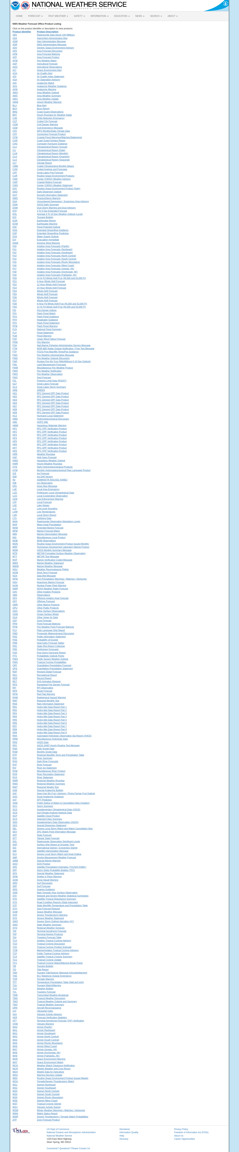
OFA (15, 598)
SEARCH (156, 16)
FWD (15, 358)
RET (15, 681)
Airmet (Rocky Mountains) (50, 1043)
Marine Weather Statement (50, 563)
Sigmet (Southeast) (46, 1088)
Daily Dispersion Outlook (49, 191)
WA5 (15, 1043)
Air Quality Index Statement (50, 76)
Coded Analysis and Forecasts (52, 169)
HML (15, 422)
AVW (15, 89)
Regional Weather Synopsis (51, 928)
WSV (15, 1107)
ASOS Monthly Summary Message (54, 550)
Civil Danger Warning (47, 124)
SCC (15, 806)
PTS (15, 656)
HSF (15, 457)
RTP (15, 755)
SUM (15, 912)
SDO (15, 822)
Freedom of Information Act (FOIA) (191, 1132)
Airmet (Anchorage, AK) (48, 1052)
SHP (15, 844)
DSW (15, 208)
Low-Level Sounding (47, 508)
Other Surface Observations (51, 611)
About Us (178, 1135)
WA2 (15, 1033)
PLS (15, 630)
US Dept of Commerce (58, 1129)
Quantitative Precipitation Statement (55, 668)
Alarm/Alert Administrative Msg (52, 38)
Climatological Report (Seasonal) (53, 160)
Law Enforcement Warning (50, 499)
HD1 (15, 393)
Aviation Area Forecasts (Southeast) (55, 252)
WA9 (15, 1056)
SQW (15, 880)
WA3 (15, 1036)
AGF (15, 64)
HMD (15, 419)
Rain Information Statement (50, 704)
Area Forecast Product (48, 57)
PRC (15, 646)
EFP (15, 211)
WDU (15, 1075)
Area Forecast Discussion (50, 51)
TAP (15, 934)
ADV (15, 47)
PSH (15, 652)
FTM (15, 348)
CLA (15, 147)
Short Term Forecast (47, 572)
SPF (15, 870)
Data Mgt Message (46, 576)
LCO (15, 496)
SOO (15, 864)
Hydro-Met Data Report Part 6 (52, 723)
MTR (15, 553)
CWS (15, 185)
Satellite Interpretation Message (53, 851)
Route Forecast (44, 691)
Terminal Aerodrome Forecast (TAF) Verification (60, 1020)
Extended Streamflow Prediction (53, 233)
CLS (15, 160)
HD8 (15, 409)
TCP (15, 953)
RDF (15, 671)
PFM (15, 623)
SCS (15, 819)
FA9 (14, 275)
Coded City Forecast (47, 121)
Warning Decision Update (49, 1075)
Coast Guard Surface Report (51, 140)
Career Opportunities (184, 1139)
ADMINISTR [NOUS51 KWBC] (52, 480)
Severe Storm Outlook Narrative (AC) (55, 921)
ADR (15, 44)
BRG (15, 112)
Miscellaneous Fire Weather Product (55, 368)
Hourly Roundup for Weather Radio (54, 115)
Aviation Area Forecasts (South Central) (56, 259)
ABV (15, 35)
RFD (15, 684)
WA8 (15, 1052)
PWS (15, 662)
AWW (15, 102)
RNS (15, 704)
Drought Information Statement (52, 195)
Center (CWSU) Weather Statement (55, 185)
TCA (15, 940)
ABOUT (173, 16)
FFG (15, 316)
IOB (14, 483)
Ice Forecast (43, 473)
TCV (15, 963)
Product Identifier (22, 31)
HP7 (15, 448)
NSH (15, 582)
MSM (15, 550)
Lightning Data (44, 518)
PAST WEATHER (58, 16)
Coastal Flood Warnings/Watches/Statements (59, 137)
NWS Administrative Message (51, 44)
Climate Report (44, 163)
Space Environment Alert (49, 70)
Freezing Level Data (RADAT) (52, 380)
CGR (15, 140)
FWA (15, 355)
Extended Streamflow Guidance (53, 230)
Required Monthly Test (48, 700)
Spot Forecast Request (48, 908)
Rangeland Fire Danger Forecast (53, 684)
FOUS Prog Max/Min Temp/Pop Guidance (58, 351)
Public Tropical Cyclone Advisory (53, 953)
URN (15, 1008)
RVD (15, 761)
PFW (15, 627)
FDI (14, 310)
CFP (15, 134)
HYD (15, 467)
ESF (15, 227)
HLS (15, 415)
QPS (15, 668)
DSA (15, 201)
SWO (15, 921)
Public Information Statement (51, 636)
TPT (15, 982)
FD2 (15, 284)
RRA (15, 736)
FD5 (15, 294)
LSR (15, 515)
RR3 (15, 713)
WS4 (15, 1094)
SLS (15, 854)
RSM (15, 752)
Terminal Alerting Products (50, 934)
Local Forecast (44, 502)
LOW (15, 511)
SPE (15, 867)
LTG (15, 518)
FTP (15, 351)
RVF (15, 764)
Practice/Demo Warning (48, 198)
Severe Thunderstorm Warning (52, 915)
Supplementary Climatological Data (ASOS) (58, 809)
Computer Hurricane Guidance (52, 143)
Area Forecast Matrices (48, 54)
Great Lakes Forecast (47, 384)
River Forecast (44, 764)
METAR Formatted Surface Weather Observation (61, 553)
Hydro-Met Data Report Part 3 (52, 713)
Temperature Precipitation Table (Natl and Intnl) (60, 982)
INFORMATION (99, 16)
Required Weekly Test (48, 787)
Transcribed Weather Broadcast (53, 995)
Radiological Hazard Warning (51, 697)
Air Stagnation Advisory (48, 79)
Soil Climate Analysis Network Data (54, 812)
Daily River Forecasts (47, 761)
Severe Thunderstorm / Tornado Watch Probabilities (62, 1116)
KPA (15, 486)
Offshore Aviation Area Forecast (53, 598)
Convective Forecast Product (51, 134)
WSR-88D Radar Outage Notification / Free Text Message (65, 348)
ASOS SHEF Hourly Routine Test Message (58, 745)
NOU (15, 569)
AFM (15, 54)
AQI (14, 76)
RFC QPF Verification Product (52, 428)
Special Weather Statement (50, 873)
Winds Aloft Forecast (47, 291)
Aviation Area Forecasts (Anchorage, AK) (57, 272)
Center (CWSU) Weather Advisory (54, 179)
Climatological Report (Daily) (51, 150)
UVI (14, 1011)
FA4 (14, 259)
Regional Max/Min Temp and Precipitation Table (60, 755)
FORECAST (35, 16)
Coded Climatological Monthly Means (55, 166)
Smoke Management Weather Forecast (56, 857)
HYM (15, 470)
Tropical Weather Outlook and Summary (57, 1001)
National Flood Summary (49, 329)
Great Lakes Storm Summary (51, 387)
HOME (19, 16)
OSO (15, 611)
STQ (15, 908)
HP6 (15, 444)
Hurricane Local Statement (50, 415)
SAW (15, 803)
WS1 (15, 1084)
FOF (15, 339)
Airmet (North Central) (48, 1036)
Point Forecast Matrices (48, 623)
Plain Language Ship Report (51, 630)
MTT (15, 556)
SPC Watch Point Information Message (56, 831)
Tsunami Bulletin (45, 217)
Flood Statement (45, 332)
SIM (14, 851)
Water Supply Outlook (48, 236)
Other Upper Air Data (47, 617)
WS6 (15, 1100)
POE (15, 640)
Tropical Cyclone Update (49, 960)
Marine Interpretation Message (52, 534)
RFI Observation (45, 688)
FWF (15, 361)
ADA (15, 38)
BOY (15, 108)
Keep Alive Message (47, 486)
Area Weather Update (48, 99)
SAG (15, 796)
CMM (15, 166)
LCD (15, 492)
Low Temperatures (46, 511)
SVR (15, 915)
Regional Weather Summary (51, 784)
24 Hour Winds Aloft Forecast (51, 288)
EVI (14, 239)
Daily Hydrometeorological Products (55, 467)
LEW (15, 499)
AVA (15, 83)
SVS (15, 918)
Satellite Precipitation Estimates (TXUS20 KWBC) (61, 867)
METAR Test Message (48, 556)
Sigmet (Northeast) (46, 1084)
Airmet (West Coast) (47, 1046)
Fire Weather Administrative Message (55, 355)
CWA (15, 179)
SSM (15, 892)
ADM (15, 41)
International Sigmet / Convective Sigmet (57, 848)
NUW (15, 585)
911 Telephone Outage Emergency (54, 976)
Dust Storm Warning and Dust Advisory (56, 208)
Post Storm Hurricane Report (51, 652)
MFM (15, 531)
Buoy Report (43, 108)
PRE (15, 649)
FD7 (15, 300)
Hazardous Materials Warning (51, 425)
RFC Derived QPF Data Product (53, 393)
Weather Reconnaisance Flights (53, 569)
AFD (15, 51)
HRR (15, 454)
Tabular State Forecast (48, 838)
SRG (15, 889)
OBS (15, 595)
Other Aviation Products (48, 592)
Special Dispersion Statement (51, 825)
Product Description (47, 31)
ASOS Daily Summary (48, 204)
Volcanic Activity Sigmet (48, 1107)
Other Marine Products (48, 604)
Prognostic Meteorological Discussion (55, 633)
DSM (15, 204)
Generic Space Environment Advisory (55, 47)
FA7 (14, 268)
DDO (15, 191)
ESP (15, 233)
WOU (15, 1081)
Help (122, 1135)
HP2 (15, 432)
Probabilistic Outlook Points (50, 656)
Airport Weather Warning (49, 102)
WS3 (15, 1091)
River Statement (45, 777)
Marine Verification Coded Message (54, 560)
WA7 (15, 1049)
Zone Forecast (44, 620)
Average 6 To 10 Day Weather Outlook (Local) (60, 214)
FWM (15, 368)
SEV (15, 831)
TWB (15, 995)
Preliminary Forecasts (48, 649)
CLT (15, 163)
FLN (15, 329)
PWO (15, 659)
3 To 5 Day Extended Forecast (52, 211)
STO (15, 902)
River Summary (44, 758)
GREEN (41, 390)
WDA (15, 1072)
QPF (15, 665)
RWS (15, 784)
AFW (15, 60)
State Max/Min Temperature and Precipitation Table (62, 905)
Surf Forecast (43, 886)
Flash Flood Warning (47, 326)
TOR (15, 979)
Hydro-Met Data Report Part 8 (52, 729)
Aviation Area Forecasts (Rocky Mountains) (58, 262)
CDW (15, 124)
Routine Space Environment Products (55, 176)
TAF (15, 931)
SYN (15, 928)
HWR (15, 463)
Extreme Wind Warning (48, 243)
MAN (15, 521)
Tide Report (43, 969)
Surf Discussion (44, 883)
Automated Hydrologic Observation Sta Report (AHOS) (64, 736)
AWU (15, 99)
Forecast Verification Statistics (52, 1017)
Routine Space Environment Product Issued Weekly (62, 1078)
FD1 (15, 281)
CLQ (15, 156)
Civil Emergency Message (50, 128)
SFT (15, 838)
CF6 (15, 131)
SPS (15, 873)
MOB (15, 540)
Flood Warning (44, 336)
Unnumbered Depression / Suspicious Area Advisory (63, 201)
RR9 (15, 732)
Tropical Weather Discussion (51, 998)
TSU (15, 985)
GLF (15, 384)
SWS (15, 924)
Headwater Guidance (47, 320)
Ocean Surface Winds (48, 614)
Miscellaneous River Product (51, 771)
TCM (15, 950)
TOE (15, 976)
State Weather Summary (49, 924)
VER (15, 1017)
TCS (15, 956)
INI (14, 480)
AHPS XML (42, 422)
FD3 (15, 288)
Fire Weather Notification (49, 371)
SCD (15, 809)
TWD (15, 998)
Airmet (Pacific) (44, 1027)
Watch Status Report (47, 1113)
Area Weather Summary (49, 95)
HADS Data (43, 742)
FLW (15, 336)
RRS (15, 742)
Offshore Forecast (46, 601)
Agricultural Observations (49, 67)
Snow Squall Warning (47, 880)
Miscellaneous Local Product (51, 537)
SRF (15, 886)
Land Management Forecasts (51, 364)
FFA (15, 313)
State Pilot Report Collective (51, 646)
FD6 (15, 297)
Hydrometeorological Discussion (53, 419)
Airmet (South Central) (48, 1040)
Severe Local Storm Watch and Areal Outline (59, 854)
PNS (15, 636)
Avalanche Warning (46, 89)
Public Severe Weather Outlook (52, 659)
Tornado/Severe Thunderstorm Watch (55, 1081)
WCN (15, 1065)
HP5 (15, 441)
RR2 (15, 710)
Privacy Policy (181, 1129)
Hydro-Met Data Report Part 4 (52, 716)
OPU (15, 608)
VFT (15, 1020)
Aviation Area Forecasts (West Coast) (55, 265)
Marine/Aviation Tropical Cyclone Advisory (58, 950)
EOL (15, 214)
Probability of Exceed (47, 640)
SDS (15, 825)
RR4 (15, 716)
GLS (15, 387)
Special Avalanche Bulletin (50, 790)
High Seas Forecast (47, 457)
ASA (15, 79)
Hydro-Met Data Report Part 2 (52, 710)
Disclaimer (125, 1129)
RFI (14, 688)
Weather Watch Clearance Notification (56, 1065)
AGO (15, 67)
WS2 (15, 1088)
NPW (15, 579)
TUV (15, 988)
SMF (15, 857)
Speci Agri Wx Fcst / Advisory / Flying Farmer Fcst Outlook (66, 793)
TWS (15, 1004)
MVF (15, 560)
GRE (15, 390)
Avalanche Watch (45, 83)
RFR (15, 691)
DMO (15, 198)
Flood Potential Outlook (48, 227)
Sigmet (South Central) (48, 1094)
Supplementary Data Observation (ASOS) (57, 822)
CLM (15, 153)
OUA (15, 617)
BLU (15, 105)
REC (15, 675)
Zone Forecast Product (48, 1120)
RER (15, 678)
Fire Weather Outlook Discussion (53, 358)
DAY (15, 188)
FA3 (14, 255)
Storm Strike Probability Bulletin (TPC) (56, 870)
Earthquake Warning (47, 224)
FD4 (15, 291)
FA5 (14, 262)
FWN (15, 371)
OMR (15, 604)
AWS (15, 95)
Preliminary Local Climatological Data (55, 492)
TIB (14, 966)
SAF (15, 793)
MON (15, 544)
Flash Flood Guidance (48, 316)
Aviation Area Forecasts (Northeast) (54, 249)
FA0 (14, 246)
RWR (15, 780)
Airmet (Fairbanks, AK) (48, 1056)
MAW (15, 528)
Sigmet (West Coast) (47, 1100)
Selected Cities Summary (49, 819)
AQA (15, 73)
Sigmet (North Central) (48, 1091)
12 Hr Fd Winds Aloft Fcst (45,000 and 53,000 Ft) (61, 307)
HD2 (15, 396)
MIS (14, 537)
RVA (15, 758)
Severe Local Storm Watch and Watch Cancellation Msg (65, 828)
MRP (15, 547)
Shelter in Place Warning (49, 876)
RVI (14, 768)
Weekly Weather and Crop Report (54, 1068)
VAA (15, 1014)
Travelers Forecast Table (49, 937)
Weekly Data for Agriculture (50, 1072)
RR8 (15, 729)
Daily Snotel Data (45, 748)
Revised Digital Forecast (49, 671)
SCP (15, 816)
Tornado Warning (45, 979)
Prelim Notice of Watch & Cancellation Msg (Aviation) (63, 803)
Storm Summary (45, 806)
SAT (15, 800)
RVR (15, 774)
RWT (15, 787)
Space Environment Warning (51, 1059)
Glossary (124, 1139)
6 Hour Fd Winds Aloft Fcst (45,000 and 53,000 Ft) (62, 303)
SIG (14, 848)
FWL (15, 364)
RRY (15, 745)
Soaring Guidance (46, 889)
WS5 (15, 1097)
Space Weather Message (49, 912)
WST (15, 1104)
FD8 (15, 303)
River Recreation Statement (50, 774)
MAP (15, 524)
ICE (14, 473)
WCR (15, 1068)
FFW (15, 326)
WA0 (15, 1027)
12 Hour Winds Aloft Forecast (51, 284)
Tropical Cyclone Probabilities (51, 662)
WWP (15, 1116)
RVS (15, 777)
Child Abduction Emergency (50, 118)
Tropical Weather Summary (50, 1004)
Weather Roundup (46, 454)
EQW (15, 224)
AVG (15, 86)
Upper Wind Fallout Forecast (51, 339)
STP (15, 905)
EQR (15, 220)
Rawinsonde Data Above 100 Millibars (56, 35)
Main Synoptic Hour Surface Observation (57, 892)
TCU (15, 960)
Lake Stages (43, 505)
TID (14, 969)
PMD (15, 633)
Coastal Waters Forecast (49, 182)
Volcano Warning (45, 1024)
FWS (15, 377)
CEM (15, 128)
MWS (15, 563)
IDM (15, 476)
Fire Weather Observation (50, 374)
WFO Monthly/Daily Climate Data (53, 131)
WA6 (15, 1046)
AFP (15, 57)
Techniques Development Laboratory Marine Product (63, 547)
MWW (16, 566)
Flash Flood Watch (46, 313)
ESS (15, 236)
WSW (15, 1110)
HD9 (15, 412)
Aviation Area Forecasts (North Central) (56, 255)
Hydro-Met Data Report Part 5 (52, 720)
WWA (15, 1113)
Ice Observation (45, 483)
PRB (15, 643)
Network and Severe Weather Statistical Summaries (63, 896)
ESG (15, 230)
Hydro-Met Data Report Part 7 (52, 726)
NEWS (140, 16)
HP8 (15, 451)
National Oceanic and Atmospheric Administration (71, 1132)
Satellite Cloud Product (48, 816)
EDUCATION (122, 16)
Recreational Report (47, 675)
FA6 (14, 265)
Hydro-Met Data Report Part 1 (52, 707)
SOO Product (43, 864)
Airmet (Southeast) (46, 1033)
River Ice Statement (47, 768)
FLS (15, 332)
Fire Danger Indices (47, 310)
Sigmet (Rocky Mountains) (50, 1097)
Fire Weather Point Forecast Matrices (55, 627)
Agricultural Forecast (47, 64)
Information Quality (129, 1132)
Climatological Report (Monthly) (52, 153)
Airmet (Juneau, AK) (47, 1049)
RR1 (15, 707)
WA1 (15, 1030)
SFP (15, 835)
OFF (15, 601)
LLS (14, 508)
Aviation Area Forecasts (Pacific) (53, 246)
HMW (15, 425)
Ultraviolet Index (45, 1011)
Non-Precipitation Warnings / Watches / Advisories (62, 579)
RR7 (15, 726)
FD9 (15, 307)
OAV (15, 592)
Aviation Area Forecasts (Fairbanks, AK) (57, 275)
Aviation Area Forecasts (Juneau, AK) (55, 268)
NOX (15, 576)
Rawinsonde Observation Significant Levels (58, 841)
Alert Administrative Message (51, 41)
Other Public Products (48, 608)
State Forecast (44, 835)
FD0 (15, 278)
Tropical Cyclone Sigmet (49, 1104)
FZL (14, 380)
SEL (15, 828)
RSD (15, 748)
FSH (15, 345)
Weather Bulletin (45, 988)
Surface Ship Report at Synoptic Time (55, 844)
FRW (15, 342)
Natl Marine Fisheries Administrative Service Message (64, 345)
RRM (15, 739)
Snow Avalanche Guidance (50, 796)
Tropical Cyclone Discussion (51, 944)
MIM (15, 534)
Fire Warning (43, 342)
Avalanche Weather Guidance (52, 86)
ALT (14, 70)
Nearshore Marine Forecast (50, 582)
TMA (15, 972)
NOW (15, 572)
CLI (14, 150)
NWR (15, 588)
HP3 (15, 435)
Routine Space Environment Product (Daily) (58, 188)
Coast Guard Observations (50, 112)
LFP (15, 502)
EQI (14, 217)
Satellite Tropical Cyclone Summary (54, 956)
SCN (15, 812)
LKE (15, 505)
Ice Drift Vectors (45, 476)
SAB (15, 790)
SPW (15, 876)
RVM (15, 771)
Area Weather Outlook (48, 92)
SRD (15, 883)
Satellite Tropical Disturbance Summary (56, 899)
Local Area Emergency (48, 489)
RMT (15, 700)
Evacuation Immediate (48, 239)
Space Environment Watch (50, 1062)
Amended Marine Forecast (50, 528)
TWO (15, 1001)
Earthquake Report (46, 220)
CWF (15, 182)
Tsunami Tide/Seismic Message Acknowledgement (62, 972)
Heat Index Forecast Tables (50, 643)
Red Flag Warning (46, 694)
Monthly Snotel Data (47, 752)
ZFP (15, 1120)
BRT (15, 115)
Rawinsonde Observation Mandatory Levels (58, 521)
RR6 (15, 723)
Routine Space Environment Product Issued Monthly (63, 544)
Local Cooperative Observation (52, 496)
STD (15, 899)
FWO (15, 374)
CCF (15, 121)
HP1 (15, 428)
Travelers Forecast (46, 992)
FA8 (14, 272)
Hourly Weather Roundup (49, 463)
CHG (15, 143)
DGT (15, 195)
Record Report (44, 678)
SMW (15, 860)
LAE (15, 489)
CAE (15, 118)
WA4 (15, 1040)
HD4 (15, 403)
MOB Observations (46, 540)
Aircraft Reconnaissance (49, 1008)
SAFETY (79, 16)
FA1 (14, 249)
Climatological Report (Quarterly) (53, 156)
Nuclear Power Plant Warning (51, 585)
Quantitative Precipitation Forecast (54, 665)
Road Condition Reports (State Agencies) (57, 902)
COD (15, 169)
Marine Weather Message (50, 566)
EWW (15, 243)
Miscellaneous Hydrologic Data (52, 739)
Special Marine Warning (49, 860)
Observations (43, 595)
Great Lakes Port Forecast (50, 172)
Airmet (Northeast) (46, 1030)
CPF (15, 172)
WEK (15, 1078)
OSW (15, 614)
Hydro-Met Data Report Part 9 (52, 732)
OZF (15, 620)
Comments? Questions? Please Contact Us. (69, 1148)
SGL (15, 841)
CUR (15, 176)
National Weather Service (59, 1135)
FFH (15, 320)
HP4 (15, 438)
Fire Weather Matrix (47, 60)
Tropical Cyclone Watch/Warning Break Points (60, 963)
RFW (15, 694)
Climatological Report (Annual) (52, 147)
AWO (15, 92)
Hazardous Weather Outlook (51, 460)
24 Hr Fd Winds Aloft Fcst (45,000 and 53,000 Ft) (61, 278)
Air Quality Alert (44, 73)
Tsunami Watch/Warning (49, 985)
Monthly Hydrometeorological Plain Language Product (64, 470)
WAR (15, 1059)
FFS (15, 323)
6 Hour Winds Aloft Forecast (51, 281)
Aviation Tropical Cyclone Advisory (54, 940)
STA (15, 896)
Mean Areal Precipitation (49, 524)
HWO (15, 460)
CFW (15, 137)
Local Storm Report (46, 515)
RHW (15, 697)
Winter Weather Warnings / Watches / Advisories (61, 1110)
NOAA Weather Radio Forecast (52, 588)
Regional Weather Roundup (51, 780)
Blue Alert (41, 105)
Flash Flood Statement (48, 323)
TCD (15, 944)
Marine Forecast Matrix (48, 531)
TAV (15, 937)
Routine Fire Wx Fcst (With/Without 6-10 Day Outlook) (64, 361)
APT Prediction (44, 800)
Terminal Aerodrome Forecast (51, 931)
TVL (15, 992)
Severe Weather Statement (50, 918)
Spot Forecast (44, 377)
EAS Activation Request (49, 681)
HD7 (15, 406)
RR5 (15, 720)
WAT (15, 1062)
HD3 (15, 400)
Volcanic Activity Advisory (49, 1014)
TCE (15, 947)
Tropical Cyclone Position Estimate (54, 947)
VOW (15, 1024)
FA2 (14, 252)
